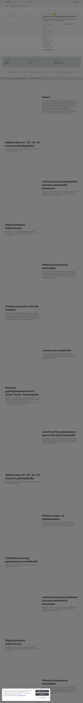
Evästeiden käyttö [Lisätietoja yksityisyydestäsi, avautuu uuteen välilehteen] (22, 695)
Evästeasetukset (42, 697)
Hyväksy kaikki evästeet (42, 691)
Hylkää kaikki (42, 694)
